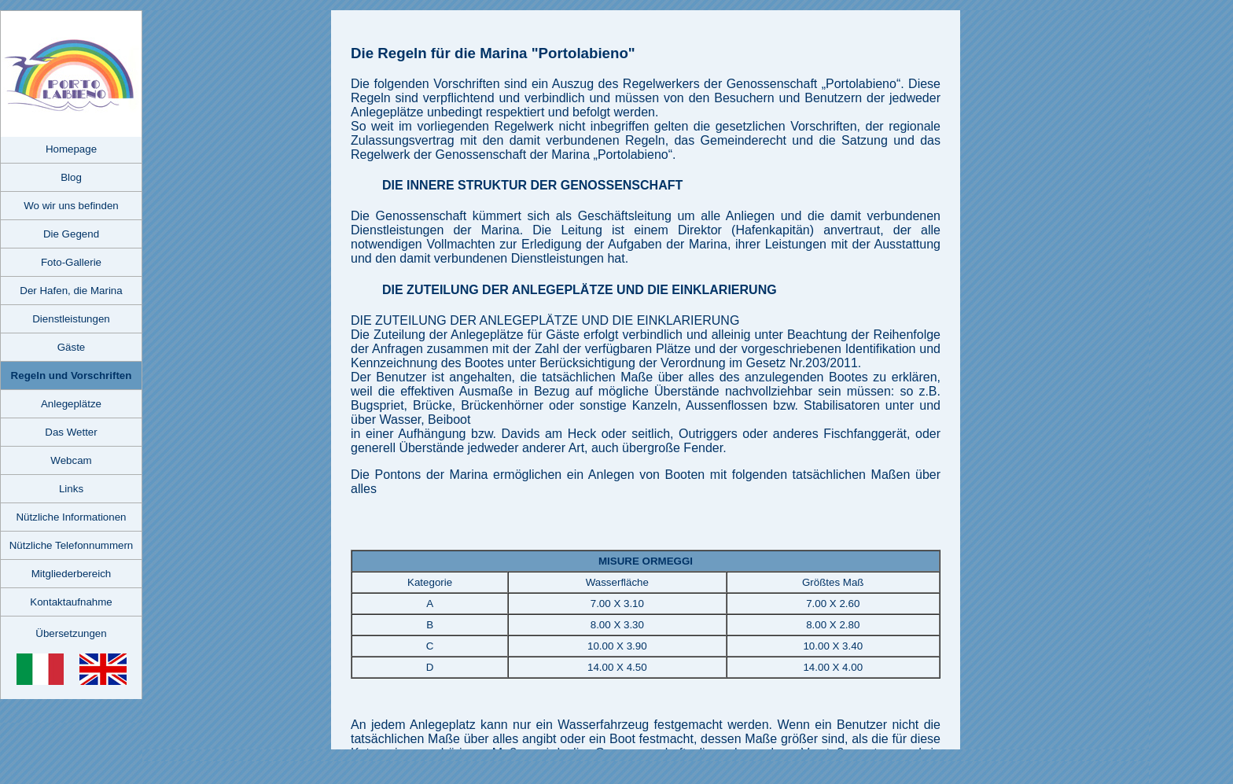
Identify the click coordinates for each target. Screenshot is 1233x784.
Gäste (71, 347)
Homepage (71, 149)
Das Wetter (71, 432)
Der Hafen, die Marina (71, 290)
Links (71, 489)
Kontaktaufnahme (71, 602)
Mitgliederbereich (71, 574)
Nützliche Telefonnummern (71, 545)
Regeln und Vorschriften (71, 375)
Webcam (70, 460)
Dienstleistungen (71, 319)
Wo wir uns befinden (71, 206)
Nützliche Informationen (71, 517)
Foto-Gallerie (71, 262)
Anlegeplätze (71, 404)
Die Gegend (71, 234)
